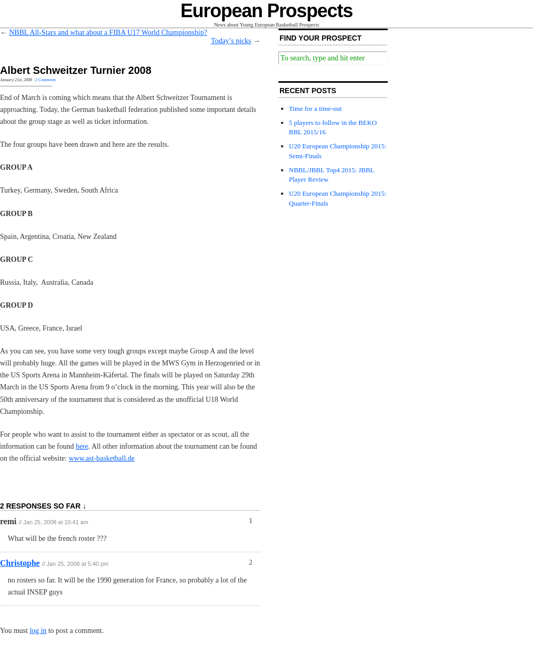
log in (38, 631)
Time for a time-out (315, 108)
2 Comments (45, 80)
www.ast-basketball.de (102, 458)
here (81, 446)
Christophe (20, 563)
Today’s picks (231, 41)
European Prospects (267, 10)
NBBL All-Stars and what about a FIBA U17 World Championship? (108, 32)
